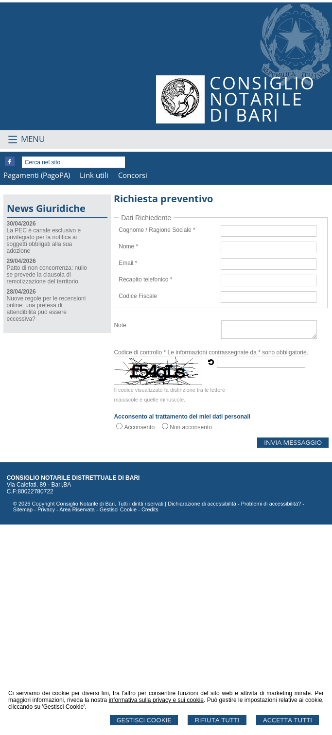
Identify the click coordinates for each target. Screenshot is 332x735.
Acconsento (139, 637)
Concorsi (132, 385)
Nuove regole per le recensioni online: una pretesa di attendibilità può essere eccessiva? (46, 519)
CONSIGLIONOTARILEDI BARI (262, 99)
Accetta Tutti (287, 720)
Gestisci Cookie (144, 720)
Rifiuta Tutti (216, 720)
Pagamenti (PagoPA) (36, 385)
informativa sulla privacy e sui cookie (156, 700)
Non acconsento (191, 637)
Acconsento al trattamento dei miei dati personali (182, 627)
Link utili (94, 385)
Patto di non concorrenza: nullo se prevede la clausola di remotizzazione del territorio (47, 485)
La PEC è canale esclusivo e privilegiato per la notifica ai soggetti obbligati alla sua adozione (44, 451)
